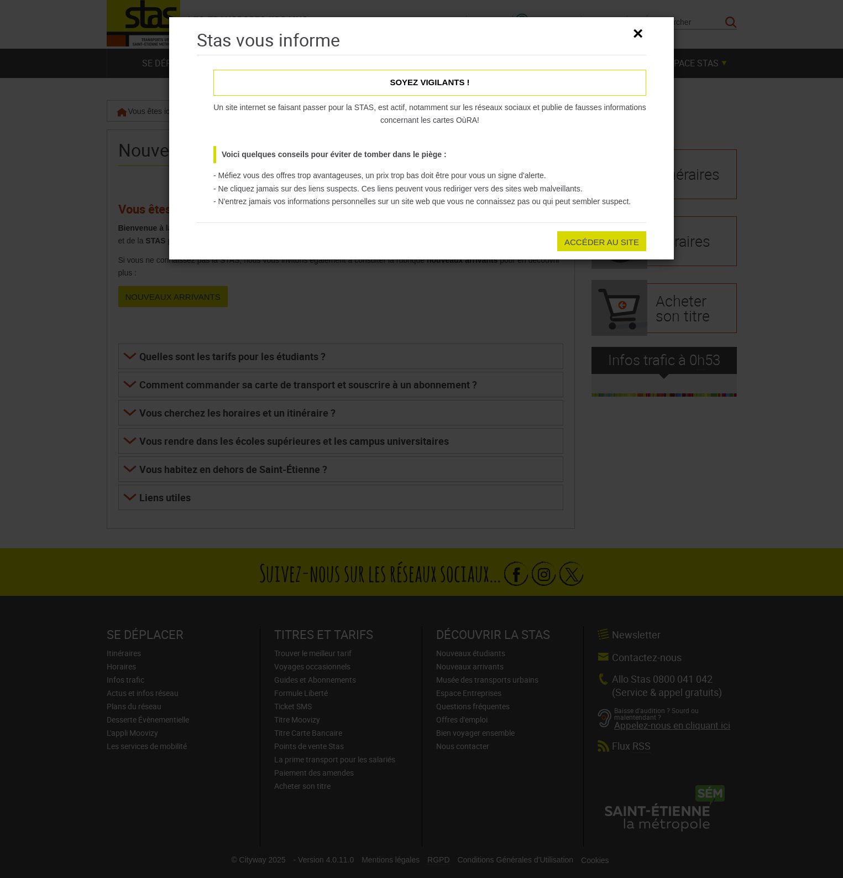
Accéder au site (601, 242)
